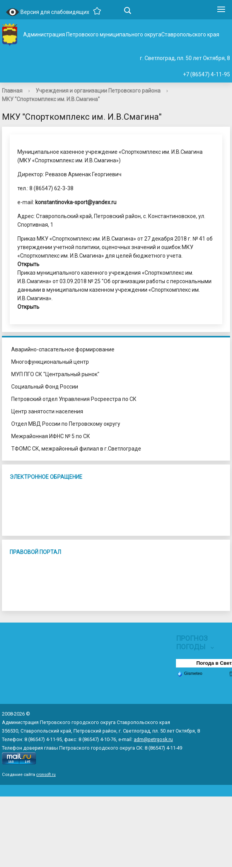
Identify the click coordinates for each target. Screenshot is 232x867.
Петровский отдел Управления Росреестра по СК (73, 399)
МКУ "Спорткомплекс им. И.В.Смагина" (51, 99)
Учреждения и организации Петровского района (98, 91)
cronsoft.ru (46, 774)
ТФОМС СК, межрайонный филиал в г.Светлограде (76, 449)
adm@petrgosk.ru (153, 739)
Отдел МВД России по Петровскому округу (65, 424)
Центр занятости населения (47, 411)
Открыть (28, 264)
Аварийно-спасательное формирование (62, 349)
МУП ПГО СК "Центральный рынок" (55, 374)
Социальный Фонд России (44, 387)
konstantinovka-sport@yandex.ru (75, 202)
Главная (12, 91)
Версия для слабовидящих (47, 12)
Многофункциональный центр (50, 362)
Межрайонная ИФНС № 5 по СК (50, 436)
